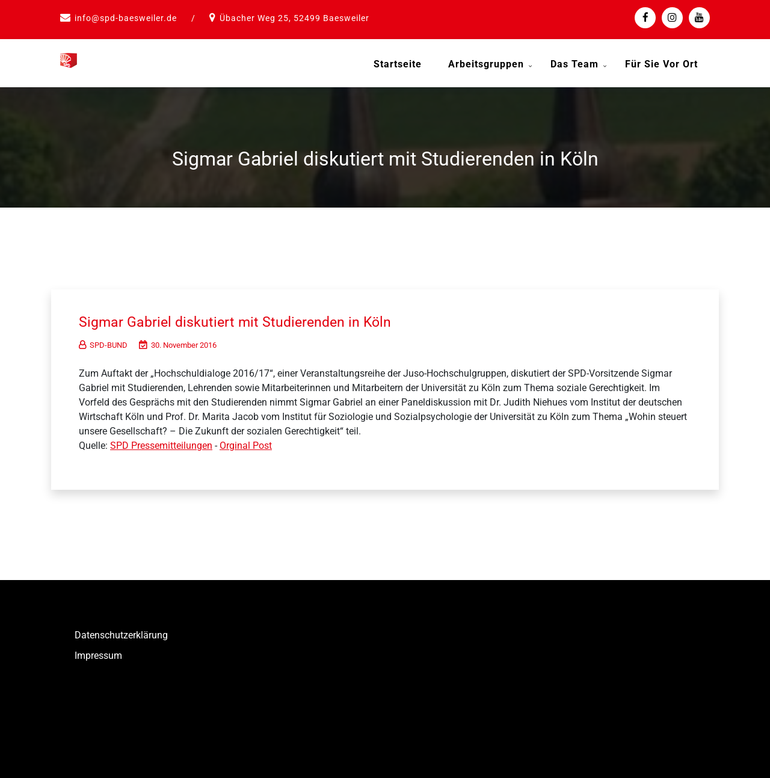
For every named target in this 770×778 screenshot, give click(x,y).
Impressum (98, 651)
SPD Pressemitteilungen (161, 441)
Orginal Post (246, 441)
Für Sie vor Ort (661, 64)
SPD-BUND (103, 340)
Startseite (398, 64)
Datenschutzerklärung (121, 631)
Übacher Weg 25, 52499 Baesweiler (294, 18)
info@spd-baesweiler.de (126, 18)
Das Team (574, 64)
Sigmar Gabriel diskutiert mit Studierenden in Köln (250, 318)
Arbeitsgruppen (486, 64)
